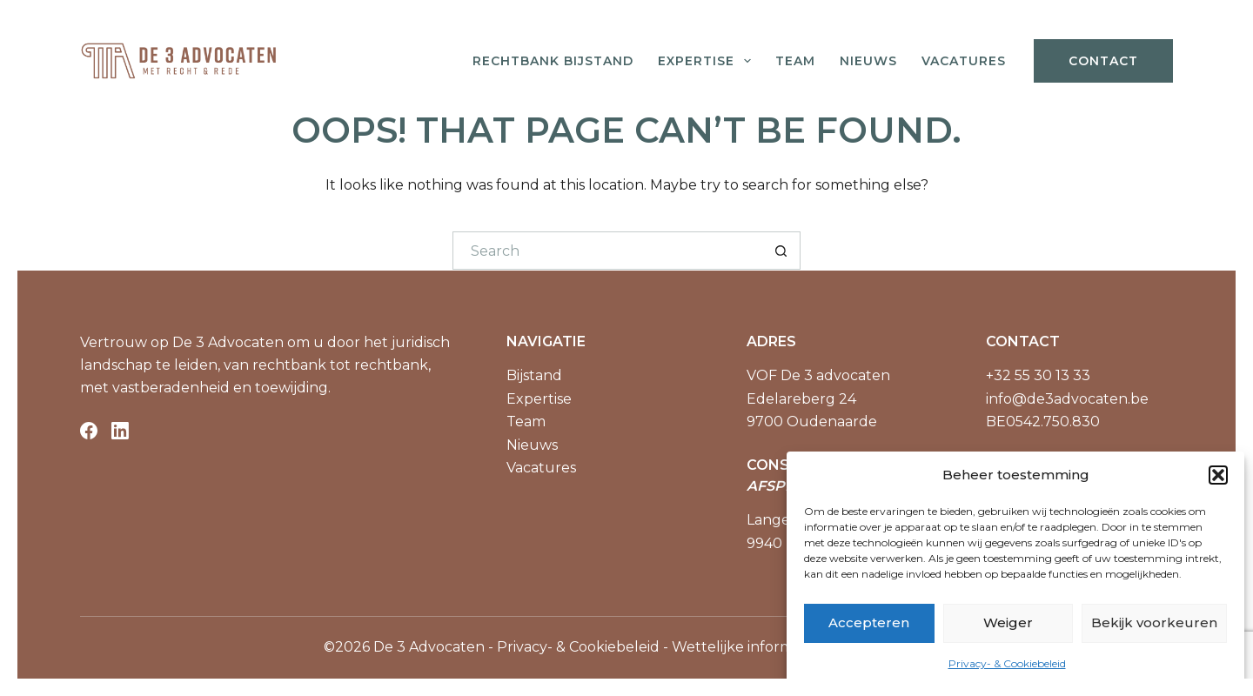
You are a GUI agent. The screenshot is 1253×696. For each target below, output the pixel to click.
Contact (1103, 61)
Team (795, 61)
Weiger (1008, 622)
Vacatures (963, 61)
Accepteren (868, 622)
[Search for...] (607, 250)
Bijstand (534, 375)
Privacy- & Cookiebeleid (1007, 663)
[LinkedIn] (120, 430)
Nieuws (868, 61)
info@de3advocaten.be (1067, 399)
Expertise (708, 60)
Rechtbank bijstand (552, 61)
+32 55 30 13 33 (1038, 375)
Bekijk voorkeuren (1154, 622)
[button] (1218, 475)
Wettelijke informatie (745, 647)
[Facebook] (88, 430)
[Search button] (781, 250)
